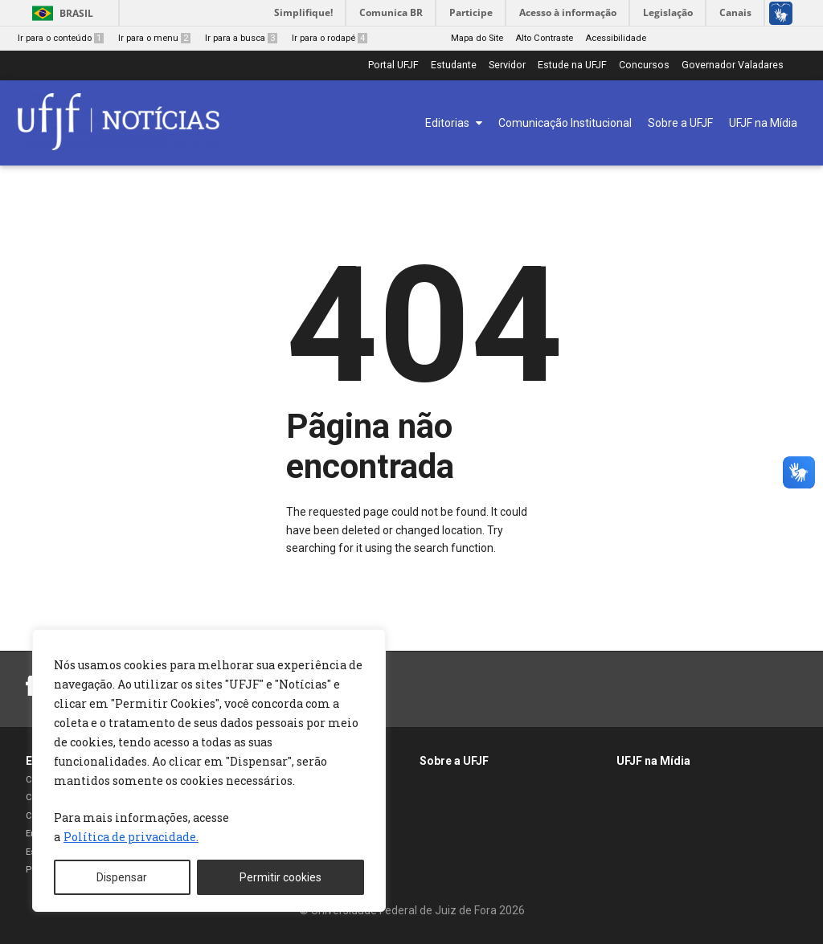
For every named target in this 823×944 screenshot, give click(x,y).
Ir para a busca (241, 38)
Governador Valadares (733, 65)
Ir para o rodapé (329, 38)
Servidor (507, 65)
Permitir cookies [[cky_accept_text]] (280, 877)
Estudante (454, 65)
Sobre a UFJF (454, 760)
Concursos (644, 65)
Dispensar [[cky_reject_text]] (121, 877)
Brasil (76, 13)
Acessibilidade (615, 38)
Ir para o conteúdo (61, 38)
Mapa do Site (477, 38)
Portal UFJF (393, 65)
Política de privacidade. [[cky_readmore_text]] (131, 836)
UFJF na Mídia (653, 760)
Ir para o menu (154, 38)
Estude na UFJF (572, 65)
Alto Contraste (544, 38)
